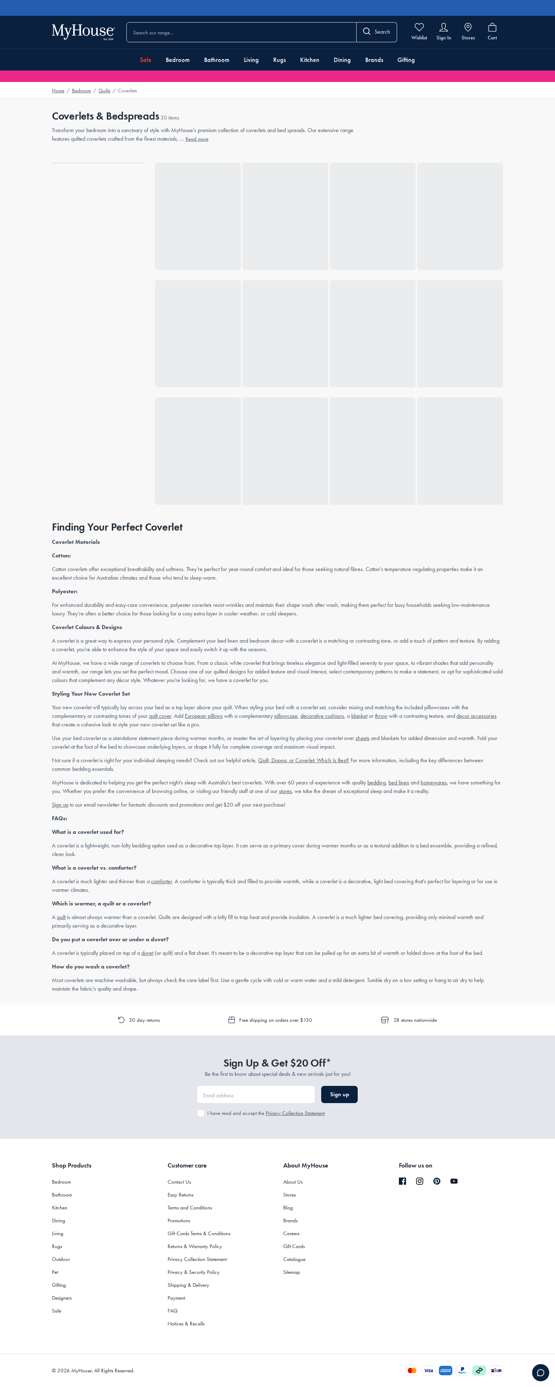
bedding (376, 782)
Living (251, 60)
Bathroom (217, 60)
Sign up (60, 804)
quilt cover (160, 715)
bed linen (398, 782)
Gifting (406, 60)
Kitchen (309, 60)
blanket (359, 715)
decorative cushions (322, 715)
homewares (434, 782)
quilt (61, 917)
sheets (363, 738)
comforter (161, 881)
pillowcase (286, 715)
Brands (374, 60)
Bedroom (178, 60)
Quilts (104, 90)
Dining (342, 60)
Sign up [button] (339, 1094)
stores (285, 791)
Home (58, 90)
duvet (147, 952)
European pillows (204, 715)
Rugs (279, 60)
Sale (145, 60)
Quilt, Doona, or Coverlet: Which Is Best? (303, 760)
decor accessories (477, 715)
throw (381, 715)
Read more (196, 139)
